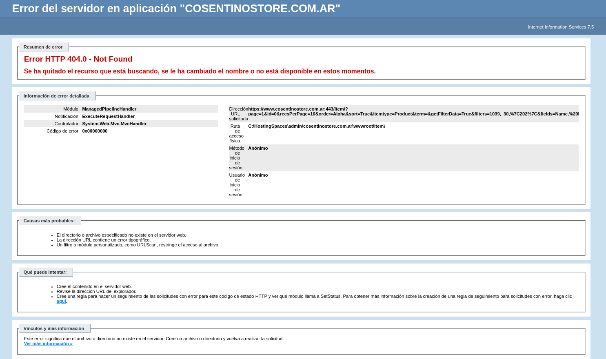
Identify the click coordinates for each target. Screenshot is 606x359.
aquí (61, 301)
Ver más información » (48, 343)
